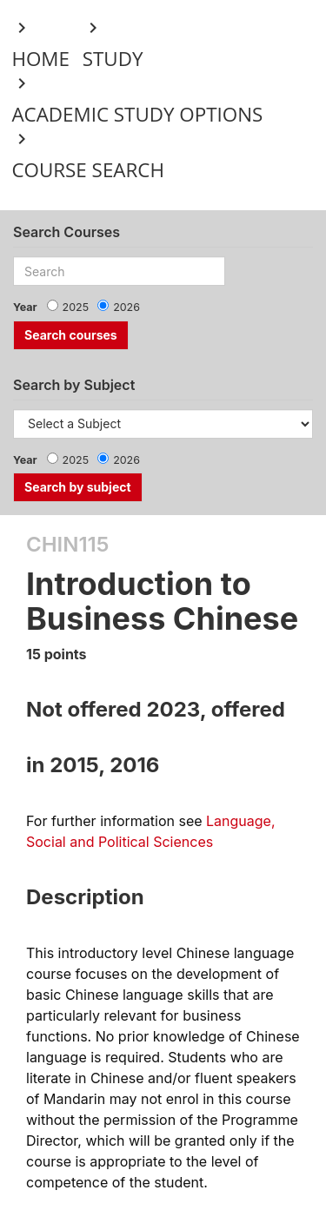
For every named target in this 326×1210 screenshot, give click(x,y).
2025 (76, 307)
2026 (126, 307)
